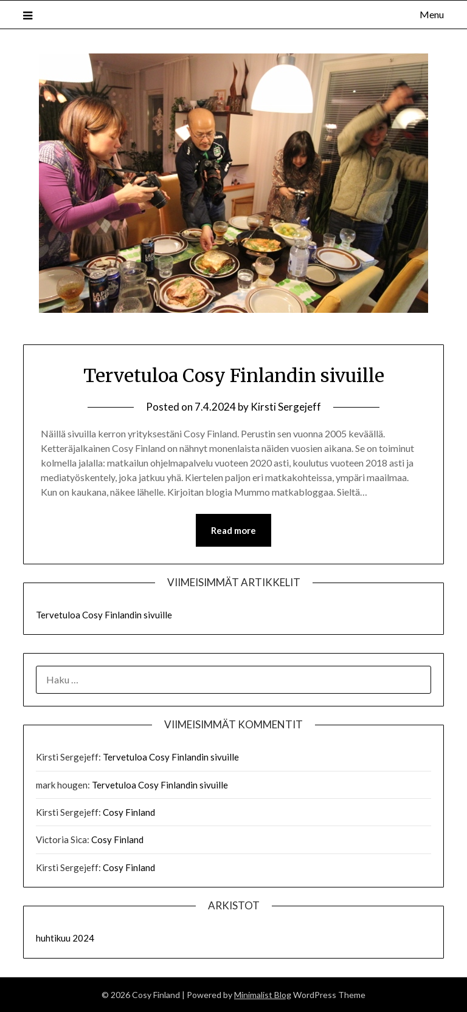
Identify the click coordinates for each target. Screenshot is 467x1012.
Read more (233, 530)
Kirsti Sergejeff (286, 406)
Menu (432, 14)
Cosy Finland (129, 812)
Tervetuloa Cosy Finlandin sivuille (233, 375)
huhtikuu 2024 (65, 937)
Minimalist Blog (262, 995)
